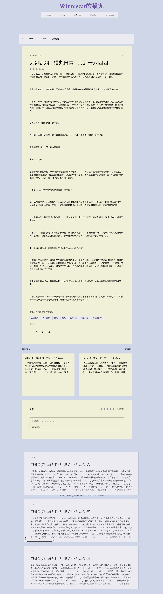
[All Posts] (39, 539)
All (23, 38)
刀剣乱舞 (46, 318)
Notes (32, 38)
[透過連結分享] (49, 332)
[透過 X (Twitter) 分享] (37, 332)
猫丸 (56, 318)
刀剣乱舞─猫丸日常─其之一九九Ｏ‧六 (44, 358)
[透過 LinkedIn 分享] (43, 332)
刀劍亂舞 (55, 38)
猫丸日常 (85, 318)
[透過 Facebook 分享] (31, 332)
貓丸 (64, 318)
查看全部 (128, 349)
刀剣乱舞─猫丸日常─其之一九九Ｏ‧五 (101, 358)
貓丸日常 (73, 318)
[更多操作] (122, 55)
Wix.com (101, 495)
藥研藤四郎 (97, 318)
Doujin (43, 38)
